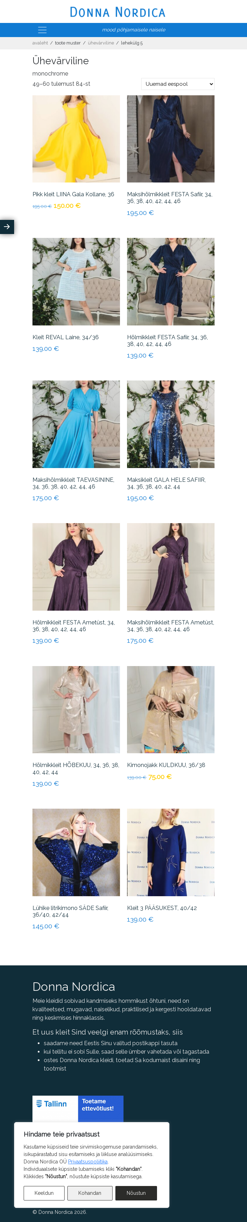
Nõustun (136, 1193)
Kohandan (89, 1193)
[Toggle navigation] (42, 30)
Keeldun (44, 1193)
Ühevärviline (101, 43)
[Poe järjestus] (178, 84)
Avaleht (40, 43)
